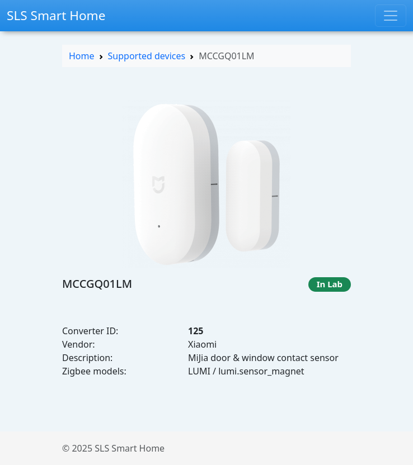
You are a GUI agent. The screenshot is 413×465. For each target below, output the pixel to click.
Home (82, 56)
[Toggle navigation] (390, 15)
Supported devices (147, 56)
